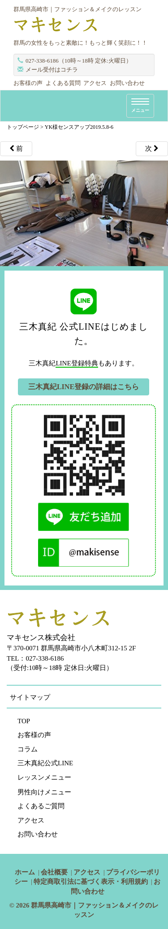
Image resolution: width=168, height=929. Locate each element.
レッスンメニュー (44, 777)
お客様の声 (28, 83)
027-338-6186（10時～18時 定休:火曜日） (79, 60)
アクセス (95, 83)
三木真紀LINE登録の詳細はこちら (83, 386)
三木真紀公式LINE (45, 763)
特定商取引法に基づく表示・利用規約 (91, 881)
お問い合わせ (127, 83)
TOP (23, 721)
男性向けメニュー (44, 792)
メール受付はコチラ (52, 69)
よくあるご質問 (41, 806)
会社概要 (54, 872)
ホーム (25, 872)
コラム (27, 749)
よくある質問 (63, 83)
